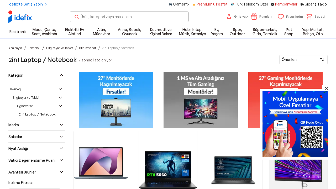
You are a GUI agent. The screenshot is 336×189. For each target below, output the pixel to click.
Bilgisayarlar (24, 106)
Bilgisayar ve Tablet (26, 97)
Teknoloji (15, 89)
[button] (317, 16)
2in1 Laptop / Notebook (37, 114)
